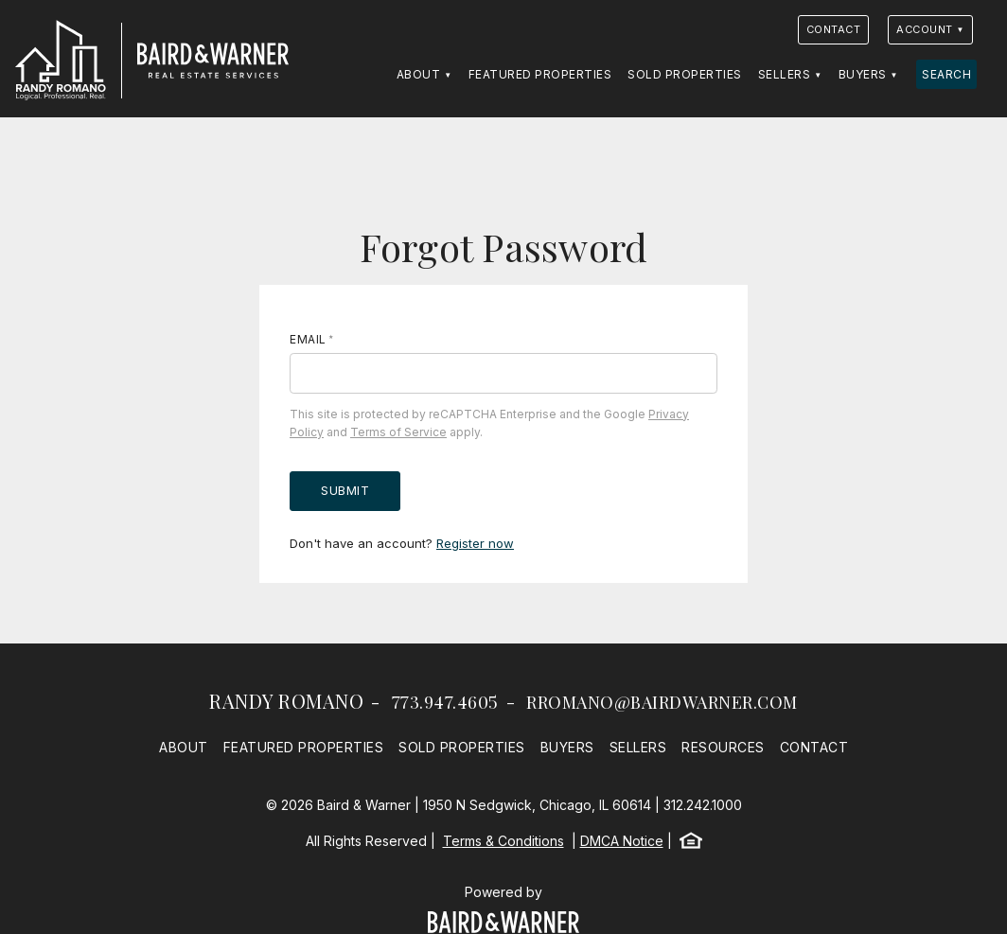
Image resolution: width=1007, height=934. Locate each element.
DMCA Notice (621, 841)
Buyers (863, 74)
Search (946, 74)
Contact (833, 29)
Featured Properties (540, 74)
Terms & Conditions (503, 841)
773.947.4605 (445, 702)
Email (308, 339)
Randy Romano (286, 701)
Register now (475, 543)
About (419, 74)
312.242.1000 (702, 805)
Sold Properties (684, 74)
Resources (723, 747)
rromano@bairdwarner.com (662, 702)
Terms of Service (398, 432)
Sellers (784, 74)
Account (924, 29)
